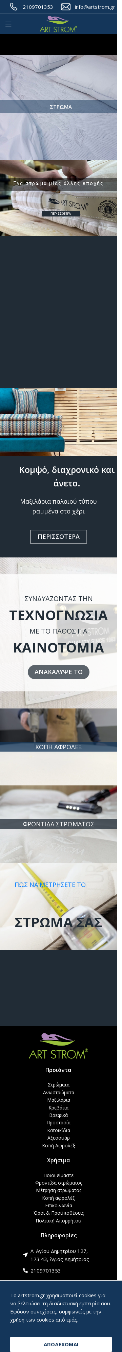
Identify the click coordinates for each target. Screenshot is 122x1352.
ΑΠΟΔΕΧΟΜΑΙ (61, 1344)
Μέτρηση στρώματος (58, 1190)
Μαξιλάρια (58, 1100)
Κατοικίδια (58, 1130)
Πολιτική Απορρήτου (58, 1220)
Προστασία (58, 1122)
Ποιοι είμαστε (58, 1175)
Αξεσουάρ (58, 1138)
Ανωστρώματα (58, 1092)
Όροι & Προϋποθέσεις (59, 1213)
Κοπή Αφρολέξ (58, 1145)
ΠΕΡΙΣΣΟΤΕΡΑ (60, 213)
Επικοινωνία (58, 1205)
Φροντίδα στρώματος (58, 1182)
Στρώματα (58, 1084)
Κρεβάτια (58, 1107)
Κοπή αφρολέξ (58, 1198)
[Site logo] (59, 24)
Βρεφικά (58, 1115)
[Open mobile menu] (8, 24)
